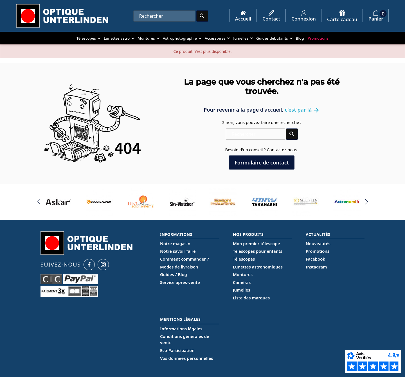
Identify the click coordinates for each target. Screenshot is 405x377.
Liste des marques (251, 298)
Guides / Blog (173, 274)
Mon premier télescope (256, 243)
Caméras (242, 282)
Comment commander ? (184, 259)
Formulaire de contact (262, 162)
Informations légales (181, 328)
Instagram (316, 267)
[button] (38, 202)
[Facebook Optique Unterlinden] (89, 264)
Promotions (317, 251)
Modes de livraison (179, 267)
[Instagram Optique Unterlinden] (103, 264)
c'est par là (302, 109)
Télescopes (244, 259)
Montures (243, 274)
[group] (58, 202)
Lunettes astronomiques (258, 267)
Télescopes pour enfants (257, 251)
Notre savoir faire (178, 251)
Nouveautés (318, 243)
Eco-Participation (177, 350)
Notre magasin (175, 243)
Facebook (315, 259)
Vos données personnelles (186, 358)
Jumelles (241, 290)
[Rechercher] (164, 16)
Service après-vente (180, 282)
